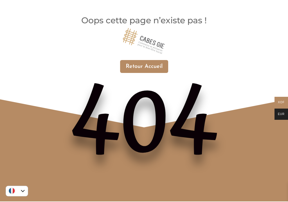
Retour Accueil (144, 66)
